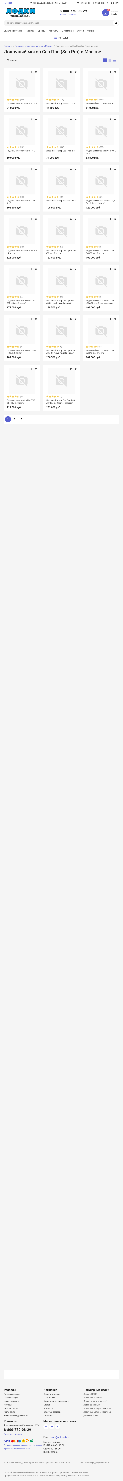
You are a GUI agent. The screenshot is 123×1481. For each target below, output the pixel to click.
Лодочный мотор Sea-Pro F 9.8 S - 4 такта (22, 251)
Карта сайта (9, 1412)
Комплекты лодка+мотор (16, 1415)
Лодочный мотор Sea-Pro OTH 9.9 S (21, 201)
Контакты (53, 31)
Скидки (91, 31)
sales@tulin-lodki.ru (60, 1437)
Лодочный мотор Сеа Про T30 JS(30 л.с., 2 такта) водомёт (60, 301)
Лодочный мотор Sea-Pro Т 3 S (60, 103)
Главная (8, 46)
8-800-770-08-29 (73, 11)
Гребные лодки (11, 1397)
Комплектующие (12, 1401)
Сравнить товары (52, 1394)
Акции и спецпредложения (56, 1401)
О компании (49, 1397)
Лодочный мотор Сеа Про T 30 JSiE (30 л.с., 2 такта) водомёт (60, 351)
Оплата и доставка (13, 31)
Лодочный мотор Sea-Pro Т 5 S (100, 103)
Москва (8, 3)
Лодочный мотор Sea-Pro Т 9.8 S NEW (101, 152)
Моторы (8, 1405)
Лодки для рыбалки (92, 1397)
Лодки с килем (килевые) (95, 1401)
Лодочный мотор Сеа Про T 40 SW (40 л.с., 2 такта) (100, 351)
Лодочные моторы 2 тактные (97, 1408)
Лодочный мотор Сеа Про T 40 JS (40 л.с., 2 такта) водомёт (60, 401)
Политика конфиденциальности (94, 1462)
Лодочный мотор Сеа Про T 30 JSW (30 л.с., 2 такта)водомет (100, 301)
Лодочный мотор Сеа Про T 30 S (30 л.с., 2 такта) (61, 251)
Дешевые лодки (91, 1415)
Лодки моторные (12, 1394)
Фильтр (13, 60)
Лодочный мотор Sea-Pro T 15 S (61, 200)
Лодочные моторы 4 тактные (97, 1412)
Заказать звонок (68, 14)
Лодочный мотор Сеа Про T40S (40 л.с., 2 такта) (21, 351)
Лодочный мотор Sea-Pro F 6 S (60, 151)
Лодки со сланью (91, 1405)
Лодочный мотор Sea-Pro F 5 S (21, 151)
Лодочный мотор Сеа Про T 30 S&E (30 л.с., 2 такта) (21, 301)
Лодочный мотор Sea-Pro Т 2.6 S (22, 103)
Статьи (80, 31)
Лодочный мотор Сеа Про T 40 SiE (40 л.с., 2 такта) (21, 401)
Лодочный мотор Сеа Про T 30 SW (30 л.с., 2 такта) (100, 251)
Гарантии (48, 1415)
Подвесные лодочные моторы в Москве (33, 46)
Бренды (41, 31)
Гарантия (30, 31)
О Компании (67, 31)
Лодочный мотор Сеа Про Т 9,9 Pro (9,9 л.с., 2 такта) (100, 201)
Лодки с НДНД (11, 1408)
